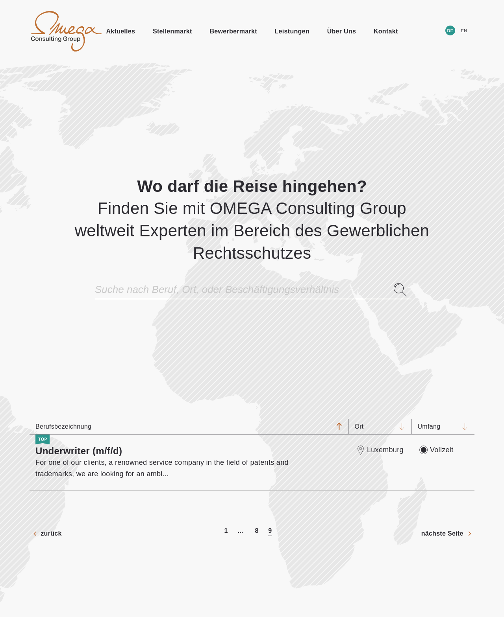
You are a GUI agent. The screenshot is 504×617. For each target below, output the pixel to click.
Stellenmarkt (172, 31)
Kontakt (386, 31)
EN (464, 30)
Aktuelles (120, 31)
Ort (374, 427)
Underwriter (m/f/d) (78, 451)
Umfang (437, 427)
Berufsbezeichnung (183, 427)
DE (450, 30)
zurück (51, 533)
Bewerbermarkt (233, 31)
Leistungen (292, 31)
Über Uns (341, 31)
